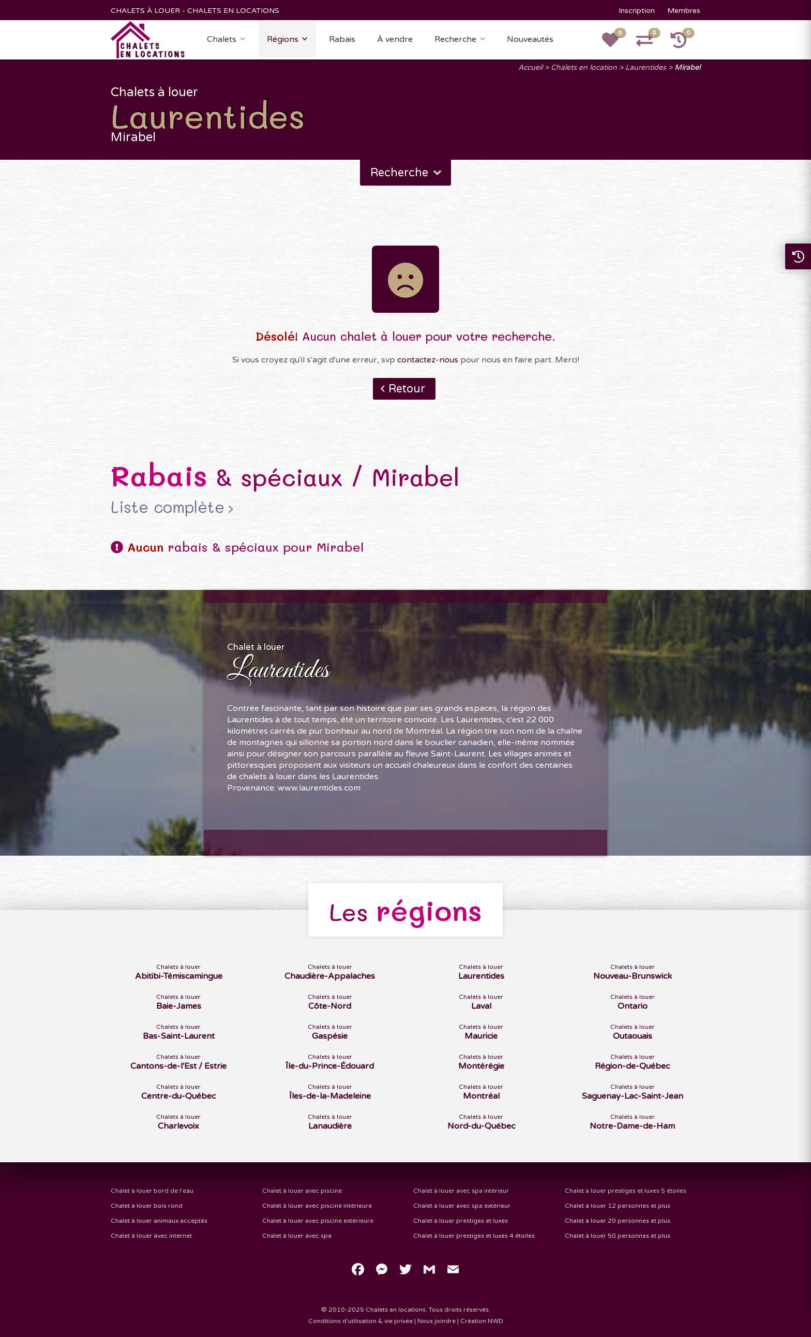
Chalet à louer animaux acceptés (159, 1220)
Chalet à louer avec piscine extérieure (317, 1220)
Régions (282, 39)
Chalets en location (584, 67)
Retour (406, 389)
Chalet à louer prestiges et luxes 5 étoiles (625, 1190)
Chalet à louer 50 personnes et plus (617, 1235)
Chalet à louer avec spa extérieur (461, 1205)
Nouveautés (530, 39)
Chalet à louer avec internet (151, 1235)
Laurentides (645, 67)
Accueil (530, 67)
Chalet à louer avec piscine (302, 1190)
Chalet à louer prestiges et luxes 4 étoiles (474, 1235)
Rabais (342, 39)
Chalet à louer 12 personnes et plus (617, 1205)
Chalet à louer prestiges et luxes (460, 1220)
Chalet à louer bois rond (147, 1205)
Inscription (637, 10)
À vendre (395, 39)
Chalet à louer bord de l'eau (152, 1190)
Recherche (455, 39)
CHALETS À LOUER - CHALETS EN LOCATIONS (195, 10)
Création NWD (481, 1321)
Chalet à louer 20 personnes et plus (617, 1220)
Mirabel (687, 67)
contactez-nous (427, 360)
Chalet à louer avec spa (297, 1235)
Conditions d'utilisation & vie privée (360, 1321)
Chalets (221, 39)
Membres (683, 10)
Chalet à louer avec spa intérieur (461, 1190)
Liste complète (167, 507)
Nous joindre (436, 1321)
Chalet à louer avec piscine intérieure (317, 1205)
